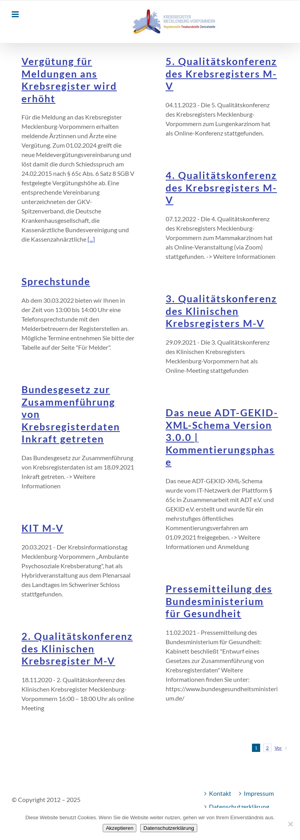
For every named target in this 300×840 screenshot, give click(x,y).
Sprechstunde (55, 281)
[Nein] (290, 824)
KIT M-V (42, 528)
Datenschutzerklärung (239, 806)
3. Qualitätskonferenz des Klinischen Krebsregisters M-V (221, 311)
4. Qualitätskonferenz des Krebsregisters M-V (221, 188)
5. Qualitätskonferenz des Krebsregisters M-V (221, 74)
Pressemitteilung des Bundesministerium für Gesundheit (219, 601)
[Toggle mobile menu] (16, 14)
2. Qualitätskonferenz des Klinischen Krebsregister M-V (77, 648)
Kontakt (220, 793)
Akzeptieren (119, 828)
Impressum (259, 793)
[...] (91, 239)
